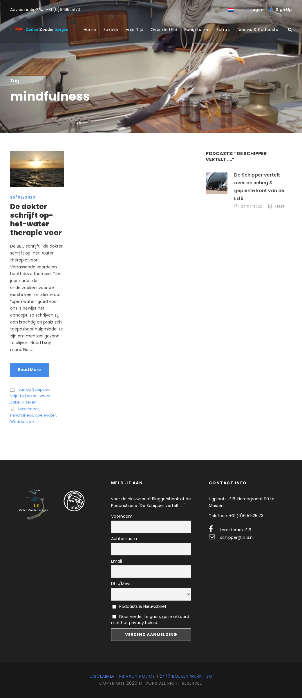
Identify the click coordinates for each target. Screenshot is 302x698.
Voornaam (122, 516)
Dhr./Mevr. (121, 583)
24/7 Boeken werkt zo (186, 676)
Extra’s (224, 29)
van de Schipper (33, 389)
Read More (29, 369)
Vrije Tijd (135, 29)
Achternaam (124, 538)
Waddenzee (22, 421)
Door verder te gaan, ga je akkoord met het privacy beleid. (150, 620)
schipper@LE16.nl (237, 537)
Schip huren (197, 29)
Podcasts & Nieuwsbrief (139, 606)
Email (116, 561)
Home (90, 29)
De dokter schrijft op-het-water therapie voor (36, 219)
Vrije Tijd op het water (30, 396)
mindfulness (21, 415)
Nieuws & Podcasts (258, 29)
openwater (45, 415)
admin (280, 206)
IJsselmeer (28, 409)
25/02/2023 (22, 197)
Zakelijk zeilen (23, 402)
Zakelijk (111, 29)
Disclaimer (102, 676)
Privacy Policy (137, 676)
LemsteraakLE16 (235, 530)
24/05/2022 (251, 206)
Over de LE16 (164, 29)
